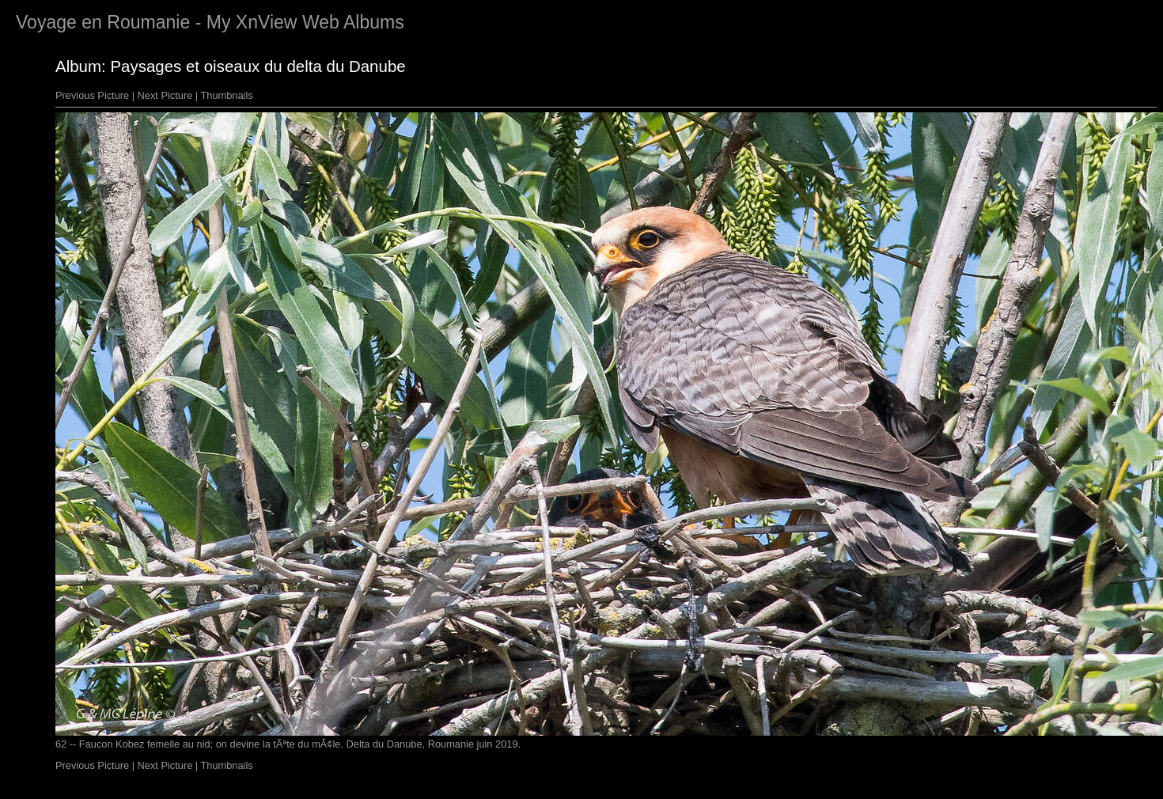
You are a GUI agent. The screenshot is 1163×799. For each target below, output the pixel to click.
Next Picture (165, 95)
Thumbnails (227, 95)
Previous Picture (92, 95)
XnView (266, 22)
